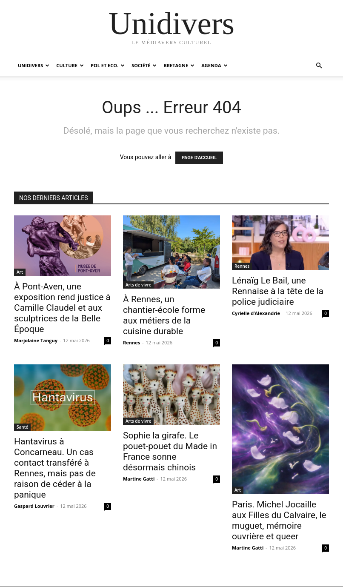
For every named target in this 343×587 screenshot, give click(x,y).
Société (144, 65)
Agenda (214, 65)
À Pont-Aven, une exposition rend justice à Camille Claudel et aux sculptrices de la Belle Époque (62, 307)
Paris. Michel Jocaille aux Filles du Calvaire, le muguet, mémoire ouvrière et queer (279, 520)
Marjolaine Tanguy (35, 340)
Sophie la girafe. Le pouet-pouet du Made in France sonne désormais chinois (170, 451)
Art (20, 272)
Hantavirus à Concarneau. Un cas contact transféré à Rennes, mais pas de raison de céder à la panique (55, 468)
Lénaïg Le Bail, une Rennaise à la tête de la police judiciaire (277, 291)
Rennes (131, 342)
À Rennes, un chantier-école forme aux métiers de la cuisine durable (164, 315)
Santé (22, 427)
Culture (70, 65)
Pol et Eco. (108, 65)
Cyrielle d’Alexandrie (256, 313)
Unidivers (33, 65)
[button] (319, 66)
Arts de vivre (138, 285)
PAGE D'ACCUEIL (199, 157)
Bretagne (178, 65)
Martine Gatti (138, 478)
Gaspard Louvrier (34, 506)
